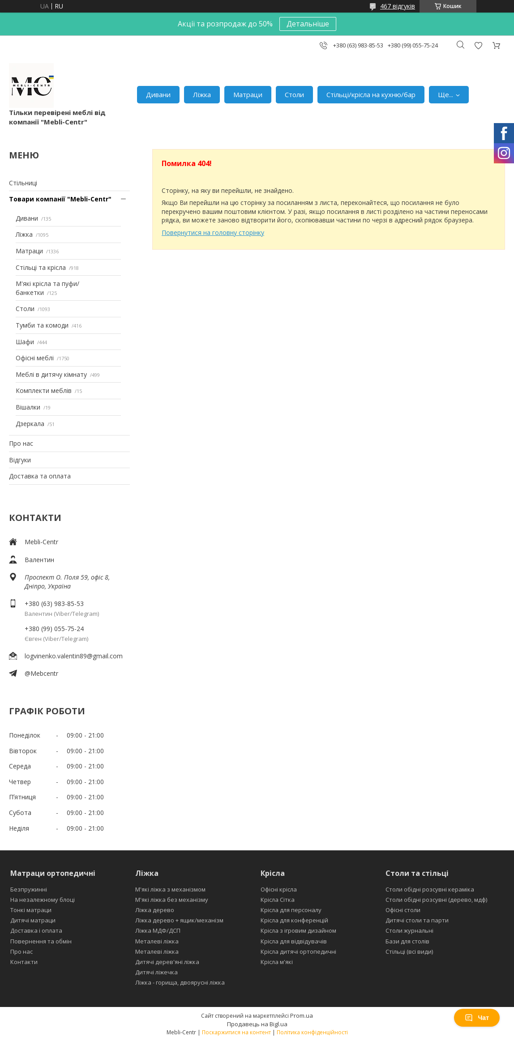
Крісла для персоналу (291, 910)
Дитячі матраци (33, 920)
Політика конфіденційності (312, 1032)
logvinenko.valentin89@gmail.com (74, 656)
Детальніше (308, 24)
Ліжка (202, 94)
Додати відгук (478, 45)
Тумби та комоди (42, 325)
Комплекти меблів (44, 390)
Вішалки (28, 407)
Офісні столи (403, 910)
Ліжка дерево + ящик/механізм (179, 920)
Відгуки (20, 460)
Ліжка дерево (154, 910)
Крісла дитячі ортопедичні (298, 951)
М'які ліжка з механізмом (170, 889)
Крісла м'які (277, 962)
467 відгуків (397, 6)
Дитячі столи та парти (417, 920)
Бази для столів (407, 941)
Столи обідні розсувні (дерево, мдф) (436, 900)
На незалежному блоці (42, 900)
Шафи (25, 341)
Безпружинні (28, 889)
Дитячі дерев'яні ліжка (167, 962)
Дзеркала (30, 423)
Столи (294, 94)
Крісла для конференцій (294, 920)
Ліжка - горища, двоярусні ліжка (180, 982)
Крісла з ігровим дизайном (298, 930)
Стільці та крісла (41, 267)
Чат (477, 1018)
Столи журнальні (409, 930)
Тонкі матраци (30, 910)
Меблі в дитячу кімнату (51, 374)
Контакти (24, 962)
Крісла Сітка (278, 900)
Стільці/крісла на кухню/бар (370, 94)
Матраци (247, 94)
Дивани (158, 94)
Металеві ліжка (157, 941)
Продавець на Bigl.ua (257, 1024)
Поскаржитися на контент (236, 1032)
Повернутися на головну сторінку (213, 232)
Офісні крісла (279, 889)
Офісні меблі (35, 358)
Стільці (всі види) (409, 951)
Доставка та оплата (40, 476)
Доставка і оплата (36, 930)
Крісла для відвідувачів (294, 941)
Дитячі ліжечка (156, 972)
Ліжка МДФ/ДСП (157, 930)
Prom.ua (301, 1015)
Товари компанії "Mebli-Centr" (60, 199)
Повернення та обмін (41, 941)
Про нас (21, 443)
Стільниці (23, 183)
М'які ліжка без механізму (171, 900)
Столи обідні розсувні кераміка (430, 889)
